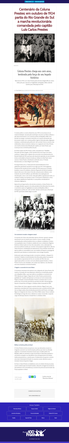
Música (43, 418)
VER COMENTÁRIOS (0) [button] (34, 395)
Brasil (56, 418)
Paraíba (13, 418)
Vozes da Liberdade (35, 413)
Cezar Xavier (18, 90)
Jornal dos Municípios (16, 413)
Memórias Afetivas (17, 408)
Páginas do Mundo (52, 408)
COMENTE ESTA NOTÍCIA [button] (34, 391)
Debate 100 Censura (53, 413)
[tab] (34, 391)
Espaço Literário (34, 408)
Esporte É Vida (28, 418)
